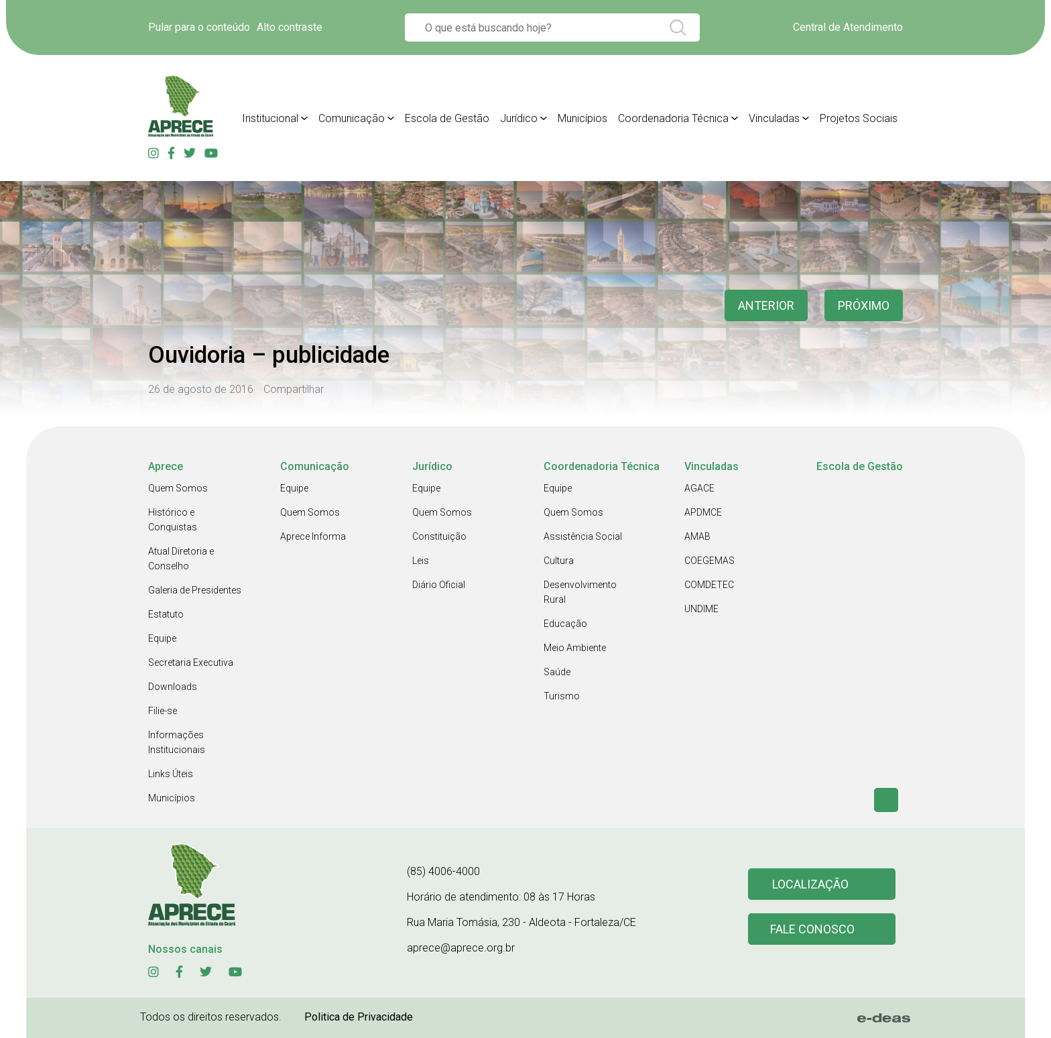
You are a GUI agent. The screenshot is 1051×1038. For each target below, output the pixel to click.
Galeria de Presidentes (194, 590)
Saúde (557, 672)
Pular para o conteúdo (199, 27)
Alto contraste (289, 27)
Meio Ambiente (575, 647)
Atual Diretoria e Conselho (181, 558)
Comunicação (351, 118)
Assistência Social (583, 536)
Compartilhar (293, 389)
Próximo (863, 305)
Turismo (562, 696)
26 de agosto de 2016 (200, 389)
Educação (565, 623)
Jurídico (519, 118)
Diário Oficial (438, 584)
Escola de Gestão (447, 118)
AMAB (697, 536)
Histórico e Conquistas (172, 519)
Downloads (172, 686)
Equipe (162, 638)
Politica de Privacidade (358, 1017)
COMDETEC (709, 584)
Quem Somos (178, 488)
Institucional (270, 118)
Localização (810, 884)
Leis (420, 560)
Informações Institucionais (176, 742)
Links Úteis (170, 773)
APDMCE (703, 512)
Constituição (439, 536)
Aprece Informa (313, 536)
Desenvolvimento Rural (580, 592)
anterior (766, 305)
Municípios (582, 118)
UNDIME (701, 608)
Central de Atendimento (848, 27)
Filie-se (162, 710)
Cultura (559, 560)
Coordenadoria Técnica (673, 118)
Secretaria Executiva (190, 662)
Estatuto (166, 614)
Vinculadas (774, 118)
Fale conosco (812, 929)
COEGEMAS (709, 560)
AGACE (699, 488)
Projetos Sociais (859, 118)
